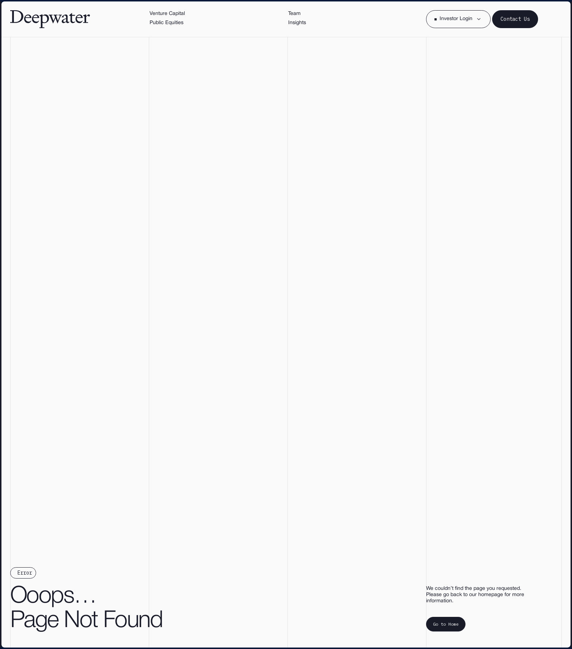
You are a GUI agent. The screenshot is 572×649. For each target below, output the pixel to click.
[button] (458, 19)
